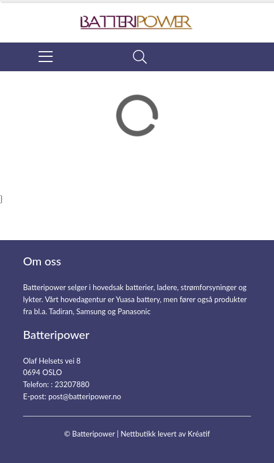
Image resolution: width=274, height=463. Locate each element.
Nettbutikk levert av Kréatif (165, 433)
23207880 (72, 384)
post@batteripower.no (84, 396)
